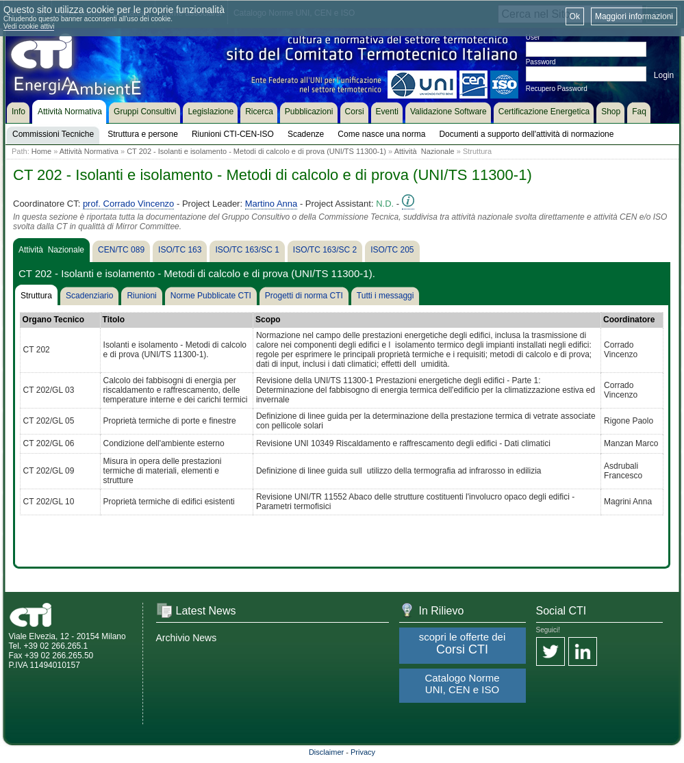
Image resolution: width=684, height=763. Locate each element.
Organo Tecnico (53, 319)
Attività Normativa (89, 151)
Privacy (363, 752)
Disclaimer (326, 752)
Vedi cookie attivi (29, 26)
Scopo (268, 319)
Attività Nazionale (424, 151)
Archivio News (186, 637)
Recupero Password (556, 88)
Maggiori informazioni (634, 16)
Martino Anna (271, 203)
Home (41, 151)
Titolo (114, 319)
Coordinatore (629, 319)
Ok (575, 16)
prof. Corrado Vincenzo (128, 203)
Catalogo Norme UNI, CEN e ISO (462, 683)
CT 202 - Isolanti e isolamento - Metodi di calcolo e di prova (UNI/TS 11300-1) (256, 151)
